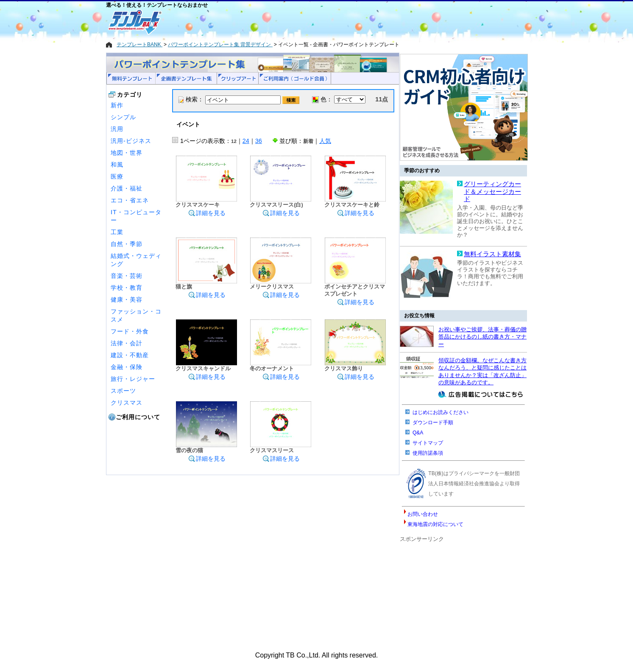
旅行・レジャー (133, 378)
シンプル (123, 117)
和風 (117, 164)
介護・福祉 (126, 188)
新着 (308, 141)
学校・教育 (126, 287)
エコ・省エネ (130, 200)
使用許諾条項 (428, 453)
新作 (117, 105)
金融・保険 (126, 367)
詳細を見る (207, 213)
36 (258, 140)
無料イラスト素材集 (492, 254)
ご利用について (138, 417)
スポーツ (123, 390)
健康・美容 (126, 299)
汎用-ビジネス (131, 140)
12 (234, 141)
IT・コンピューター (136, 216)
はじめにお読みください (440, 412)
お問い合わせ (422, 514)
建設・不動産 (130, 355)
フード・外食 (130, 331)
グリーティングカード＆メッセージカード (492, 191)
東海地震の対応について (435, 524)
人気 (325, 140)
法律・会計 (126, 343)
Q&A (418, 433)
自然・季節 (126, 244)
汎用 (117, 129)
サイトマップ (428, 443)
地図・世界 (126, 152)
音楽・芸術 (126, 275)
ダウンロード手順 (433, 422)
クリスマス (126, 402)
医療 (117, 176)
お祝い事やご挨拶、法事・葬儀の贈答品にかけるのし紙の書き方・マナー (482, 336)
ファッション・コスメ (136, 315)
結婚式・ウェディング (136, 259)
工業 (117, 232)
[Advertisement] (286, 22)
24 (246, 140)
